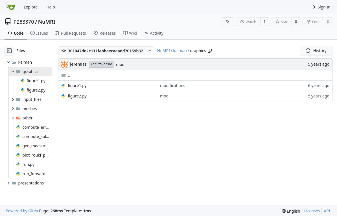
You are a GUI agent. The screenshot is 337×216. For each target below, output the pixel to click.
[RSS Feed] (227, 21)
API (327, 210)
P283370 (24, 22)
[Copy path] (210, 51)
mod (120, 64)
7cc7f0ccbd (101, 64)
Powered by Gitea (22, 210)
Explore (31, 7)
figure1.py (77, 85)
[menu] (291, 211)
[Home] (11, 7)
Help (50, 7)
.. (65, 75)
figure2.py (77, 96)
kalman (180, 50)
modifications (172, 85)
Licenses (312, 210)
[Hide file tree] (9, 50)
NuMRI (46, 22)
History (316, 50)
